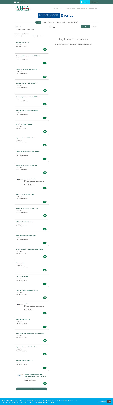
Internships (70, 8)
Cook (25, 304)
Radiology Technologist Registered (26, 235)
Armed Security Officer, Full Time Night (27, 208)
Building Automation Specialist (25, 222)
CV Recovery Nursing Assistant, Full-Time (27, 56)
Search (38, 22)
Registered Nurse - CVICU (23, 42)
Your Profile (82, 8)
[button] (94, 26)
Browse (44, 22)
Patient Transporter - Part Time (25, 194)
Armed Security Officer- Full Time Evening (27, 69)
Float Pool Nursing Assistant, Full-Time (27, 290)
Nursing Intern (20, 263)
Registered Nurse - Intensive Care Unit (27, 110)
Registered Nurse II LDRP (23, 319)
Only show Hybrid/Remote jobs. (25, 29)
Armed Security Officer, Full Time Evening (27, 151)
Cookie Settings (101, 401)
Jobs (61, 8)
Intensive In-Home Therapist (24, 124)
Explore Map (51, 22)
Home (56, 8)
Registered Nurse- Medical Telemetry (26, 83)
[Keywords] (31, 26)
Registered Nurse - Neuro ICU (24, 360)
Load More (31, 389)
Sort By (17, 36)
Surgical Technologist (22, 276)
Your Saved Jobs (72, 22)
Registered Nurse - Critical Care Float (26, 347)
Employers (94, 2)
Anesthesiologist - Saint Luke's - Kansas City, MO (30, 333)
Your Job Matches (61, 22)
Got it (109, 401)
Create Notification (42, 36)
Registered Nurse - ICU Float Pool (25, 138)
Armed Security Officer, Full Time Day (26, 165)
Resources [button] (93, 8)
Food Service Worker (30, 179)
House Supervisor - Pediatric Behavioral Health (29, 249)
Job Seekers (85, 2)
